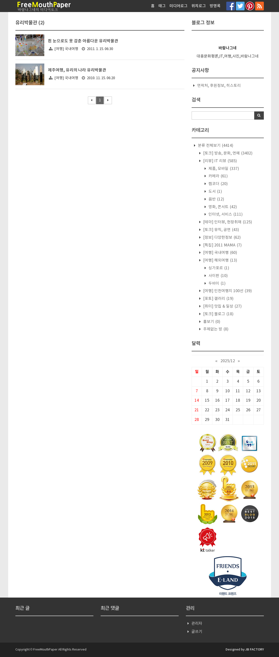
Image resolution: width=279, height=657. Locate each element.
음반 (216, 199)
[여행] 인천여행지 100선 (227, 291)
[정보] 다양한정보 (221, 237)
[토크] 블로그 (218, 314)
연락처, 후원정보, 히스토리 (219, 86)
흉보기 (211, 322)
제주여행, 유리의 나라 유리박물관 (77, 70)
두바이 (217, 283)
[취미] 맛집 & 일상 (222, 306)
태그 (162, 6)
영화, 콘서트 (222, 207)
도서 (215, 191)
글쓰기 (196, 632)
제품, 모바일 (223, 169)
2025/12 (228, 361)
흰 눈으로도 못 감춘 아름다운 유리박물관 (83, 41)
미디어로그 (178, 6)
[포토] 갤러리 (218, 298)
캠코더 (218, 184)
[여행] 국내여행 (66, 49)
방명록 (215, 6)
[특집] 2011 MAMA (222, 245)
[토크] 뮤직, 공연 (220, 230)
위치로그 (198, 6)
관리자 (196, 623)
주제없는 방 (215, 329)
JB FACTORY (254, 649)
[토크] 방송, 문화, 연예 (227, 153)
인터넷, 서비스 (225, 214)
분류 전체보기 (215, 145)
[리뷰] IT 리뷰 (219, 161)
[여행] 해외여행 (219, 260)
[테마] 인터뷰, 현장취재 (227, 222)
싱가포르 (218, 268)
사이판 (218, 276)
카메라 (218, 176)
